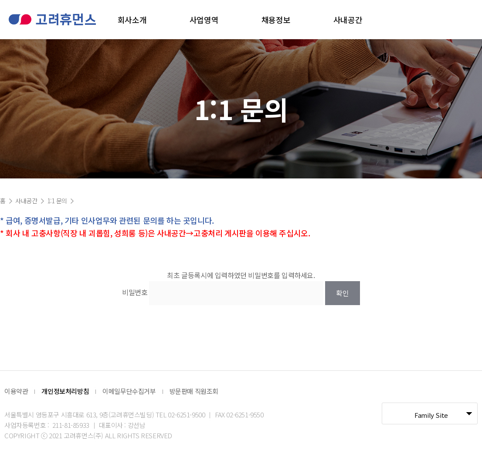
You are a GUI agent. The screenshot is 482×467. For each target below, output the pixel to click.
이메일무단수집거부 (129, 391)
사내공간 (347, 19)
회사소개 (132, 19)
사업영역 (204, 19)
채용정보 (275, 19)
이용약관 (16, 391)
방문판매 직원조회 (194, 391)
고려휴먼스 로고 (52, 19)
